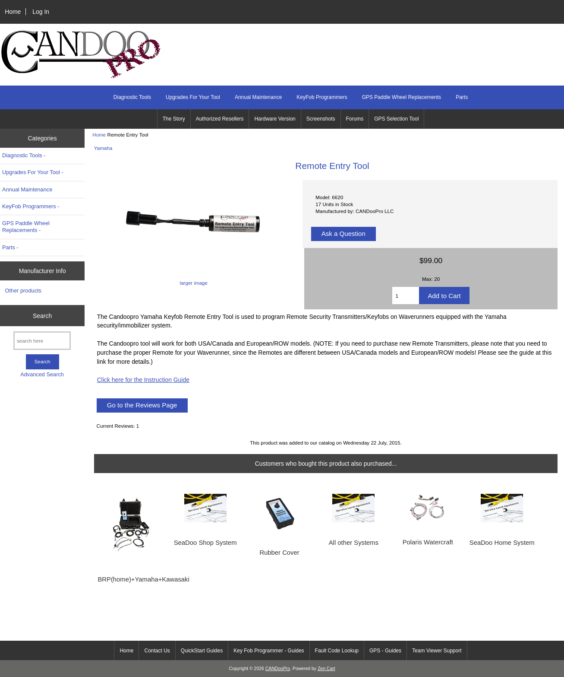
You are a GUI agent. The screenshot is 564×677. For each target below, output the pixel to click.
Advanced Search (42, 374)
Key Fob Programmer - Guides (268, 651)
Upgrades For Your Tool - (32, 172)
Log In (40, 11)
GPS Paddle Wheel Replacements (401, 97)
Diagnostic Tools (132, 97)
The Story (174, 119)
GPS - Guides (385, 651)
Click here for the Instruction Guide (143, 379)
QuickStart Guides (202, 651)
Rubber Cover (279, 552)
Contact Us (157, 651)
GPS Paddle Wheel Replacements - (26, 226)
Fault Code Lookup (337, 651)
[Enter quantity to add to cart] (405, 295)
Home (13, 11)
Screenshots (320, 119)
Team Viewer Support (437, 651)
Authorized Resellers (220, 119)
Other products (23, 290)
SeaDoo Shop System (205, 542)
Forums (355, 119)
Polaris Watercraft (428, 542)
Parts (462, 97)
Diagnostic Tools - (23, 155)
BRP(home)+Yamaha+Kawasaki (131, 579)
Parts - (10, 247)
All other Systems (353, 542)
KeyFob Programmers (321, 97)
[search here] (42, 340)
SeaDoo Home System (502, 542)
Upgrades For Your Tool (193, 97)
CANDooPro (277, 668)
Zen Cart (326, 668)
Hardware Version (274, 119)
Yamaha (103, 148)
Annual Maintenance (258, 97)
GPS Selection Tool (396, 119)
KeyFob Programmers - (31, 206)
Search (42, 315)
